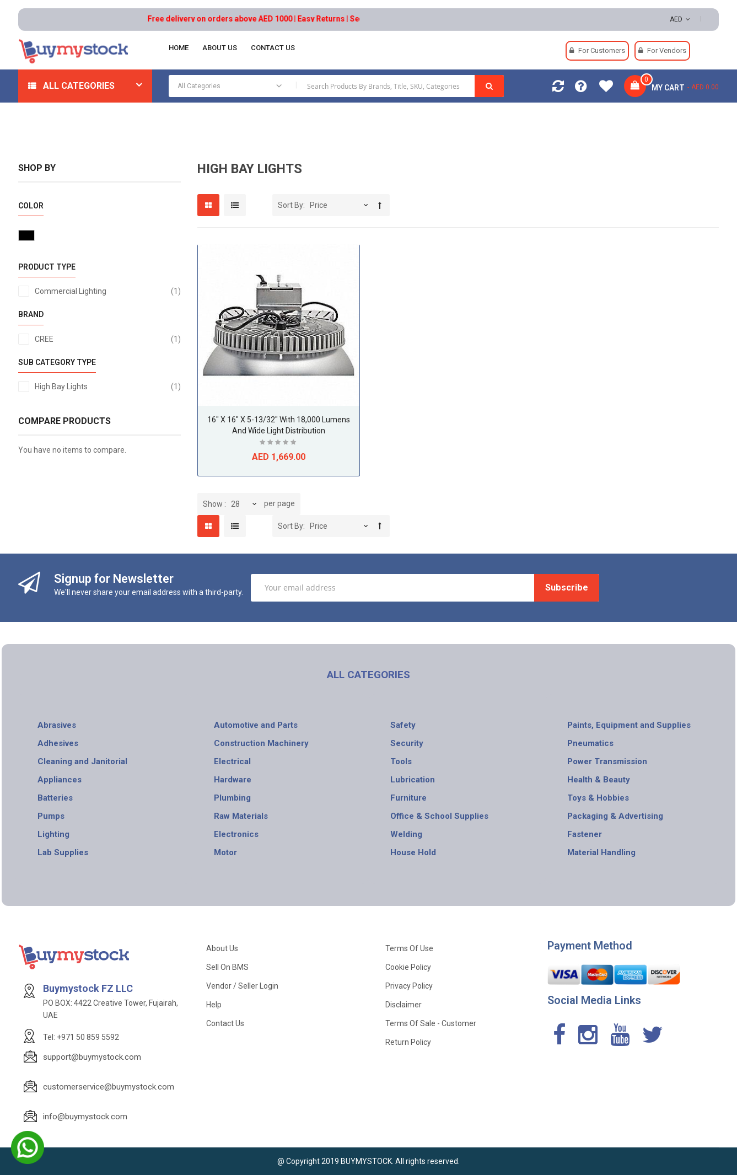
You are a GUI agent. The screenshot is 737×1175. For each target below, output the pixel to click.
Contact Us (225, 1023)
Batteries (55, 798)
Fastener (584, 834)
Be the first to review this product (279, 443)
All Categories (79, 86)
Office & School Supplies (439, 816)
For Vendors (666, 50)
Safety (403, 725)
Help (214, 1004)
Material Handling (601, 852)
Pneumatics (590, 743)
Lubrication (412, 780)
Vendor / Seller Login (242, 985)
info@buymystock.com (85, 1117)
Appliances (59, 780)
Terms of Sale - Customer (430, 1023)
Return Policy (408, 1042)
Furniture (408, 798)
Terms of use (409, 948)
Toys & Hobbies (598, 798)
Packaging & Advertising (615, 816)
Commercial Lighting (108, 291)
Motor (225, 852)
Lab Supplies (62, 852)
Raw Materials (241, 816)
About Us (222, 948)
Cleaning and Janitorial (82, 761)
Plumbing (232, 798)
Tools (401, 761)
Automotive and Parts (256, 725)
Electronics (236, 834)
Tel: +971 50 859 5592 (81, 1037)
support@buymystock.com (92, 1057)
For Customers (601, 50)
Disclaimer (403, 1004)
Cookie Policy (408, 967)
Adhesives (57, 743)
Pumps (50, 816)
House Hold (413, 852)
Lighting (53, 834)
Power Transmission (607, 761)
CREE (108, 339)
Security (406, 743)
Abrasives (56, 725)
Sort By (290, 205)
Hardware (232, 780)
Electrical (232, 761)
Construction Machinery (261, 743)
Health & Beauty (598, 780)
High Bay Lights (108, 386)
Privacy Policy (409, 985)
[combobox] (336, 86)
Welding (406, 834)
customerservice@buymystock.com (108, 1087)
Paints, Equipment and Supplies (629, 725)
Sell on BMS (227, 967)
